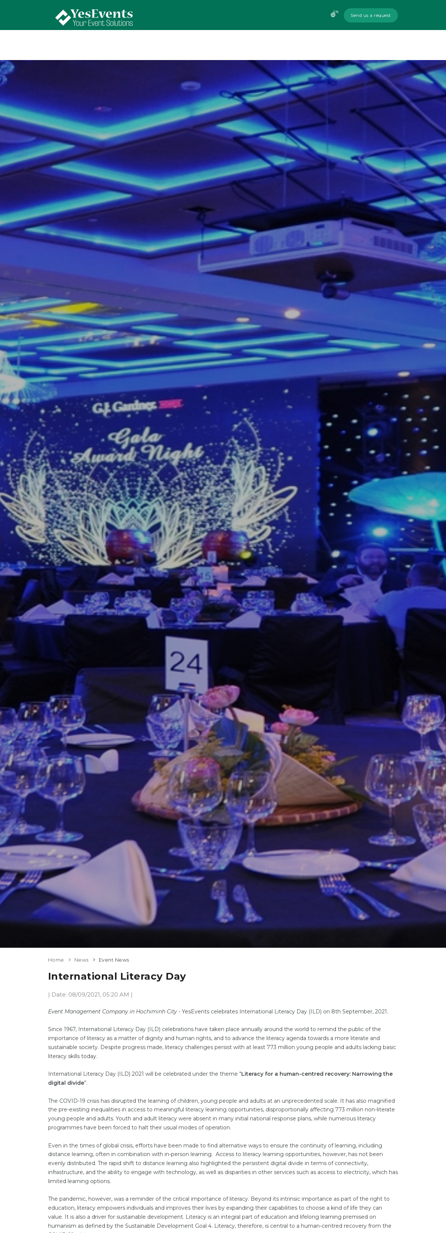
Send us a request (371, 15)
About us (215, 45)
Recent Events (298, 45)
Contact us (376, 45)
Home (181, 45)
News (339, 45)
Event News (114, 960)
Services (252, 45)
